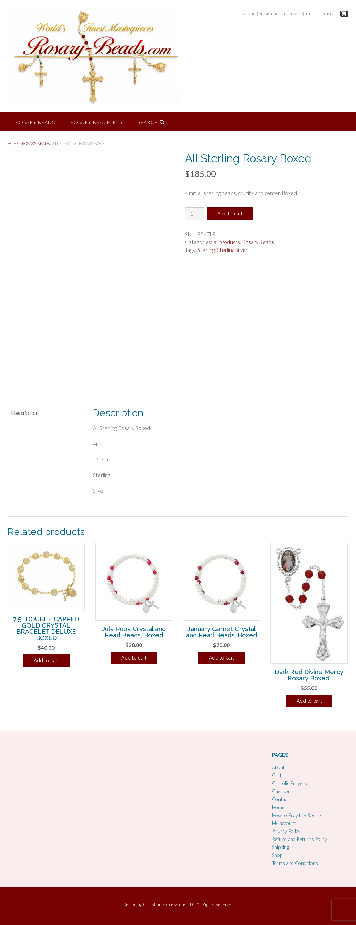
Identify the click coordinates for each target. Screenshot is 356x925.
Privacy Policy (286, 831)
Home (13, 143)
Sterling (206, 250)
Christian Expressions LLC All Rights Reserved (188, 904)
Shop (277, 855)
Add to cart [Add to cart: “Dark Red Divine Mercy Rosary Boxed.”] (309, 701)
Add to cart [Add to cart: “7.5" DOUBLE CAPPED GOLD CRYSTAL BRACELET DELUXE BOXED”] (46, 660)
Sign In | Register (259, 13)
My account (284, 823)
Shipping (280, 847)
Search (151, 122)
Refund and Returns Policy (299, 839)
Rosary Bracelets (96, 122)
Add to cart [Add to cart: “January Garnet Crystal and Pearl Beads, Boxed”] (221, 658)
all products (226, 242)
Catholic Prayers (289, 783)
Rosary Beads (35, 122)
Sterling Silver (232, 250)
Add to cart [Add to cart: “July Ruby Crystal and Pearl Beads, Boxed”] (133, 658)
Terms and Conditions (295, 863)
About (278, 767)
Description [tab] (25, 413)
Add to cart (229, 213)
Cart (277, 775)
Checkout (282, 791)
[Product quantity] (194, 213)
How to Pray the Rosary (297, 815)
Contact (280, 799)
